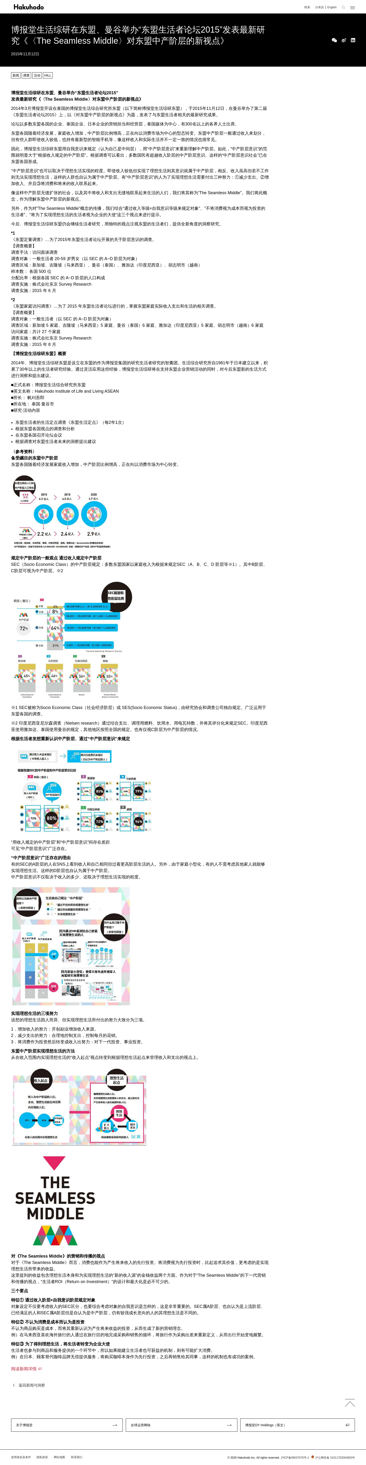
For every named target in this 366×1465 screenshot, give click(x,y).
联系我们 (76, 1457)
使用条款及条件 (21, 1457)
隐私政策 (42, 1457)
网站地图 (59, 1457)
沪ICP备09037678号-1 (295, 1457)
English (332, 7)
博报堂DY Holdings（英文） (266, 1425)
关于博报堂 (24, 1425)
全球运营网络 (141, 1425)
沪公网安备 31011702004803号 (332, 1457)
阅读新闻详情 (24, 1368)
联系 (307, 7)
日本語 (319, 7)
